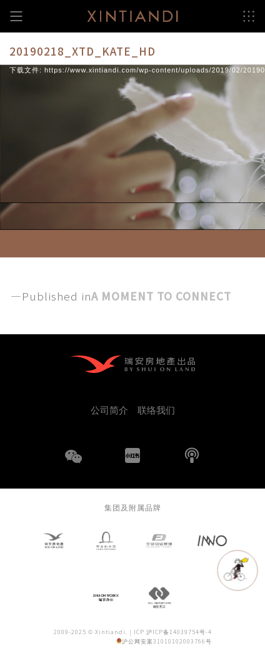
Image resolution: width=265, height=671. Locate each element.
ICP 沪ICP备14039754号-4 (173, 632)
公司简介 (109, 409)
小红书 (132, 455)
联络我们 (156, 409)
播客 (191, 455)
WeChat (73, 464)
